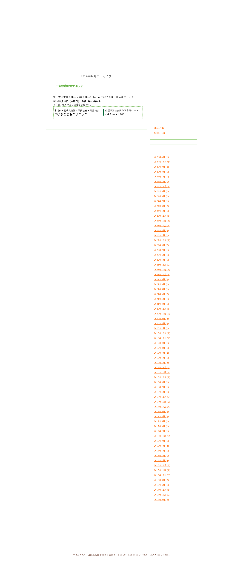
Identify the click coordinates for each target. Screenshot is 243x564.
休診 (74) (159, 128)
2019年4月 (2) (161, 362)
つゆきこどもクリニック (58, 31)
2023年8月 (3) (161, 230)
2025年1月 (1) (161, 181)
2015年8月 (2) (161, 480)
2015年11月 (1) (162, 470)
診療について (96, 529)
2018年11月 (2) (162, 372)
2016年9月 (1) (161, 441)
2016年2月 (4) (161, 460)
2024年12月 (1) (162, 186)
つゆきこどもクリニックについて (71, 529)
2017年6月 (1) (161, 421)
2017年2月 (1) (161, 431)
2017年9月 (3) (161, 411)
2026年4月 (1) (161, 157)
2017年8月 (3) (161, 416)
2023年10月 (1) (162, 225)
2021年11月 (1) (162, 270)
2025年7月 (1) (161, 177)
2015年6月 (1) (161, 485)
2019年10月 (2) (162, 338)
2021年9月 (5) (161, 279)
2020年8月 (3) (161, 323)
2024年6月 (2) (161, 206)
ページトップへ (172, 529)
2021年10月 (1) (162, 274)
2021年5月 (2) (161, 294)
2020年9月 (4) (161, 318)
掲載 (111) (159, 133)
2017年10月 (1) (162, 407)
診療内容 (121, 31)
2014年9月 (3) (161, 499)
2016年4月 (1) (161, 451)
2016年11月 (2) (162, 436)
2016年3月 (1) (161, 455)
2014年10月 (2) (162, 495)
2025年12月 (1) (162, 162)
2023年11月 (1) (162, 221)
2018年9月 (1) (161, 382)
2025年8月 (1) (161, 172)
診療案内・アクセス (153, 31)
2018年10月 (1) (162, 377)
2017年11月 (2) (162, 402)
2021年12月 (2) (162, 265)
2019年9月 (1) (161, 343)
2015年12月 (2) (162, 465)
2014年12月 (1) (162, 490)
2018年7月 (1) (161, 387)
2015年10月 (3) (162, 475)
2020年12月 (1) (162, 309)
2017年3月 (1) (161, 426)
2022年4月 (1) (161, 260)
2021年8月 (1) (161, 284)
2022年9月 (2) (161, 245)
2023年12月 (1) (162, 216)
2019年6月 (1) (161, 358)
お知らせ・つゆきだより (184, 31)
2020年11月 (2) (162, 314)
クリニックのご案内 (90, 31)
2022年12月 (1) (162, 240)
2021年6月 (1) (161, 289)
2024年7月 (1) (161, 201)
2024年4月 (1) (161, 211)
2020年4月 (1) (161, 328)
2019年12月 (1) (162, 333)
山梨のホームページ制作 (160, 562)
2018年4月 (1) (161, 392)
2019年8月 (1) (161, 348)
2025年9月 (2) (161, 167)
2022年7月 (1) (161, 250)
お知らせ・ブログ (147, 529)
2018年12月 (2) (162, 367)
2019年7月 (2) (161, 353)
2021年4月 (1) (161, 299)
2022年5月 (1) (161, 255)
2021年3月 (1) (161, 304)
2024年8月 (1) (161, 196)
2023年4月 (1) (161, 235)
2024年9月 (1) (161, 191)
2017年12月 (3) (162, 397)
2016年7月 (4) (161, 446)
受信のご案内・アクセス (121, 529)
